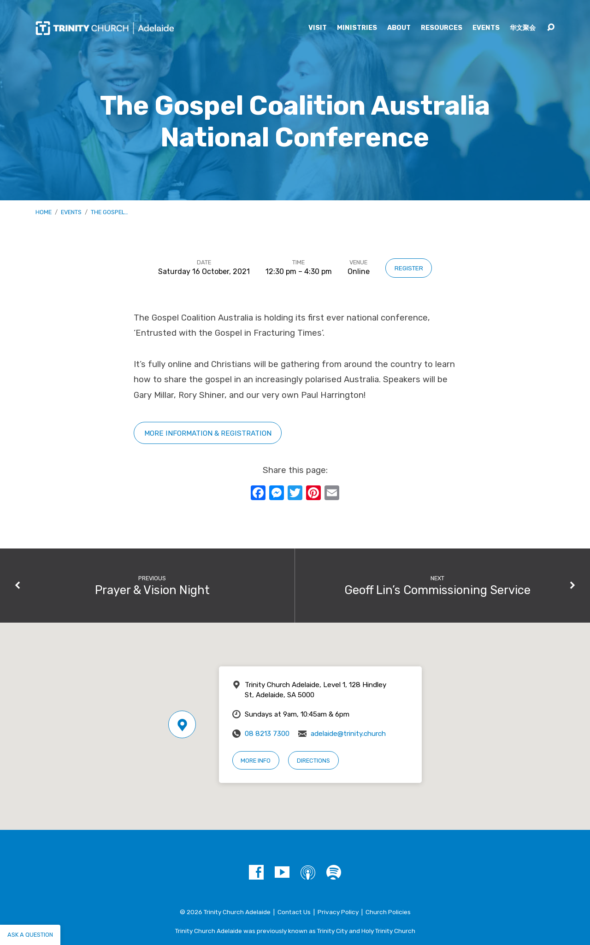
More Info (256, 760)
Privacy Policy (338, 912)
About (399, 28)
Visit (317, 28)
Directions (313, 760)
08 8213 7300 (267, 733)
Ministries (357, 28)
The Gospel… (109, 212)
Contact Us (294, 912)
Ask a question (30, 934)
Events (486, 28)
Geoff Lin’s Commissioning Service (437, 590)
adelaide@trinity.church (348, 733)
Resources (441, 28)
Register (409, 268)
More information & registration (207, 433)
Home (43, 212)
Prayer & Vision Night (152, 590)
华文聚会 (523, 28)
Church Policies (388, 912)
